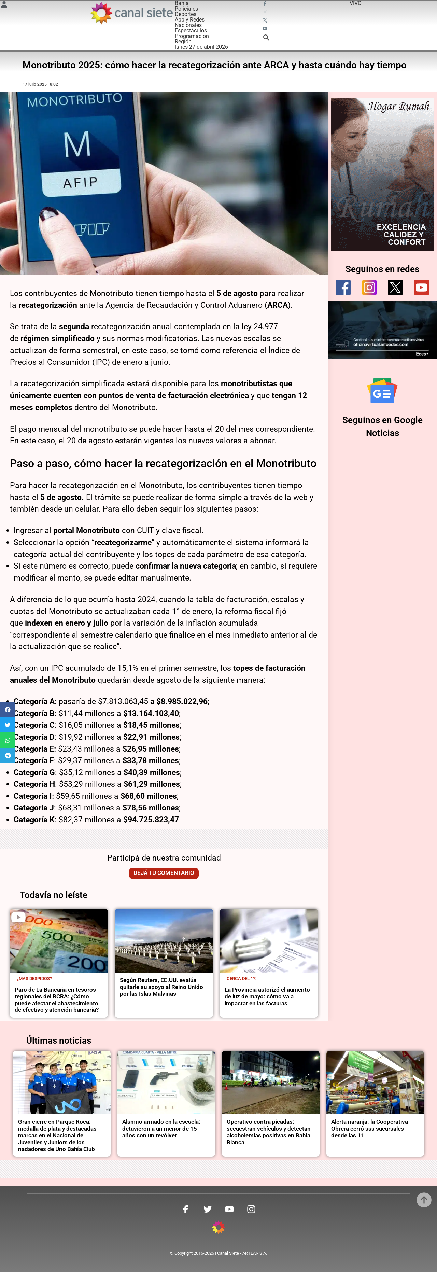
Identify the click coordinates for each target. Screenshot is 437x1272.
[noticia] (59, 941)
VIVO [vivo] (356, 3)
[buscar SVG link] (266, 38)
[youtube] (421, 287)
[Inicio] (131, 13)
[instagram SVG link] (265, 13)
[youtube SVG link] (265, 29)
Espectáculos (191, 30)
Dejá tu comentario (163, 873)
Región (183, 41)
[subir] (424, 1199)
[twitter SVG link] (265, 21)
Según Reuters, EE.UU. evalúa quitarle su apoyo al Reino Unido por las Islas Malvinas (161, 987)
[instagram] (369, 287)
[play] (18, 917)
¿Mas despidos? (34, 978)
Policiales (186, 8)
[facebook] (343, 287)
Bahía (182, 3)
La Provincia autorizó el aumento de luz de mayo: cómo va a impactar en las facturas (267, 997)
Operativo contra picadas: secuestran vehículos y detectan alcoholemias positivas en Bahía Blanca (269, 1132)
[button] (7, 709)
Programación (192, 36)
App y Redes (190, 19)
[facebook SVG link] (265, 5)
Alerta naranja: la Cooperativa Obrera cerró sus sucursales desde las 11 (369, 1129)
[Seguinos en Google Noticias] (382, 390)
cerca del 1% (241, 978)
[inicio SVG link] (218, 1228)
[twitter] (395, 287)
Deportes (185, 14)
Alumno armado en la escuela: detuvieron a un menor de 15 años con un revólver (161, 1129)
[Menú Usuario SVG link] (4, 6)
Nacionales (188, 25)
